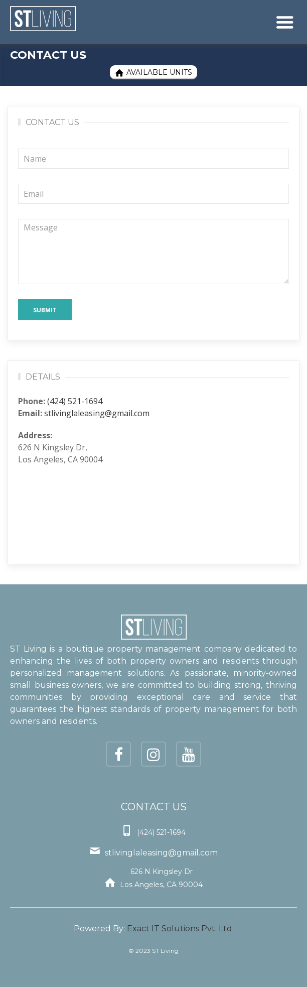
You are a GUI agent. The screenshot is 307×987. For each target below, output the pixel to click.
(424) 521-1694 (74, 401)
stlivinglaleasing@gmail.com (96, 413)
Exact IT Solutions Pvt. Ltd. (180, 928)
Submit (45, 310)
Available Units (153, 72)
